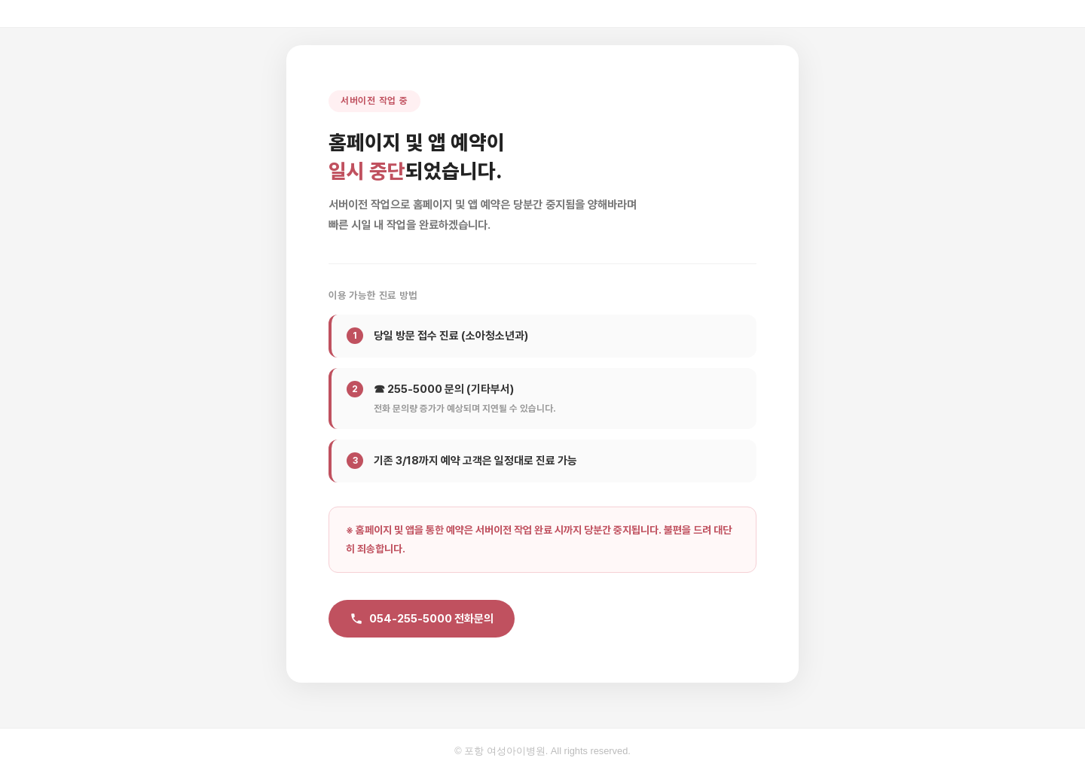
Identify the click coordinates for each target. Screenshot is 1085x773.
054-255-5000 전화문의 (422, 618)
